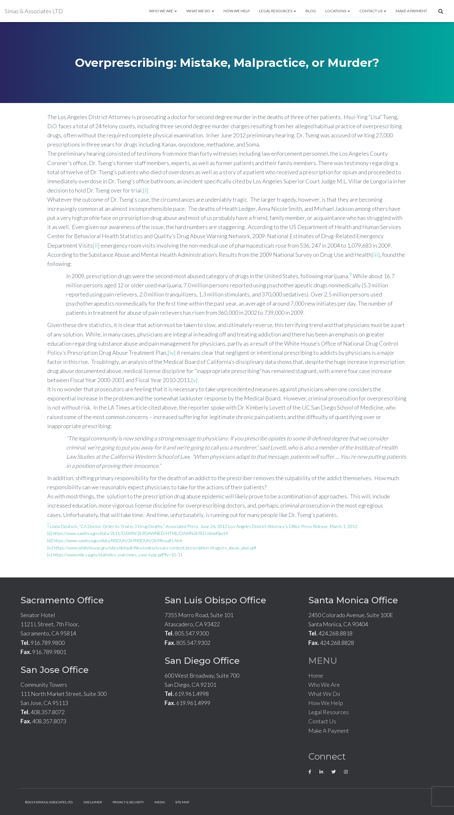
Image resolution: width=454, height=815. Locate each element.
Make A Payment (411, 11)
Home (315, 675)
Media (159, 802)
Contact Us (372, 11)
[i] (145, 190)
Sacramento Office (62, 600)
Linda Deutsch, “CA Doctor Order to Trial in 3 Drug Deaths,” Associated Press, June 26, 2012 (137, 526)
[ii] (96, 245)
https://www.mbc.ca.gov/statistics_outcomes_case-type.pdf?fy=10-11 (118, 554)
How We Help (237, 11)
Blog (311, 11)
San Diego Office (202, 660)
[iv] (171, 352)
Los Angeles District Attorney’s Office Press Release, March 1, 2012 (293, 526)
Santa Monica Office (353, 600)
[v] (194, 379)
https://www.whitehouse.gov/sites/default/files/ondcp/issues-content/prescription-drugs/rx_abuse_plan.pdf (155, 547)
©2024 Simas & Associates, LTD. (49, 802)
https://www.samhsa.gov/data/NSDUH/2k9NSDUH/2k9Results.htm (118, 540)
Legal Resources (277, 11)
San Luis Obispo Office (215, 600)
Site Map (182, 802)
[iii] (375, 254)
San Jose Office (54, 669)
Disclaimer (93, 802)
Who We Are (163, 11)
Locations (337, 11)
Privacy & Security (128, 802)
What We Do (200, 11)
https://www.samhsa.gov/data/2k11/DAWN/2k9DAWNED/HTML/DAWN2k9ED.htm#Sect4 (140, 533)
